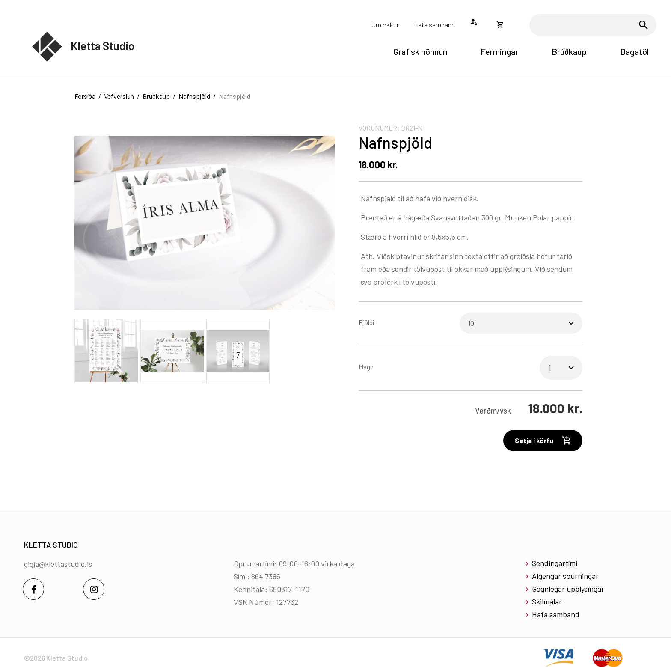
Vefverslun (119, 96)
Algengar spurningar (565, 576)
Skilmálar (547, 601)
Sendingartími (554, 563)
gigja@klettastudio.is (58, 564)
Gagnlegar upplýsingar (568, 588)
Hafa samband (555, 614)
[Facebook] (33, 589)
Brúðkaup (156, 96)
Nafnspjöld (194, 96)
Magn (366, 367)
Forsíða (84, 96)
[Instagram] (93, 589)
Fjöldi (366, 322)
